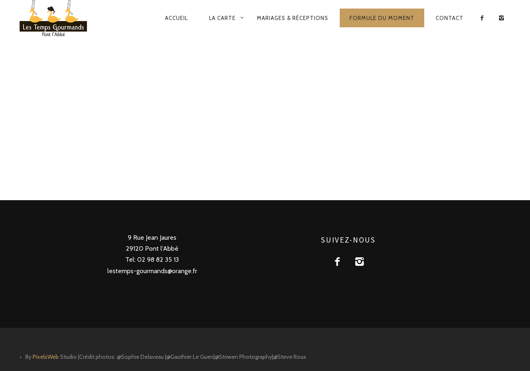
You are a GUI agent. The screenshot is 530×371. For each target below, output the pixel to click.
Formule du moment (382, 18)
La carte (222, 18)
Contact (449, 18)
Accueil (176, 18)
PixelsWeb (46, 356)
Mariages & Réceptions (292, 18)
